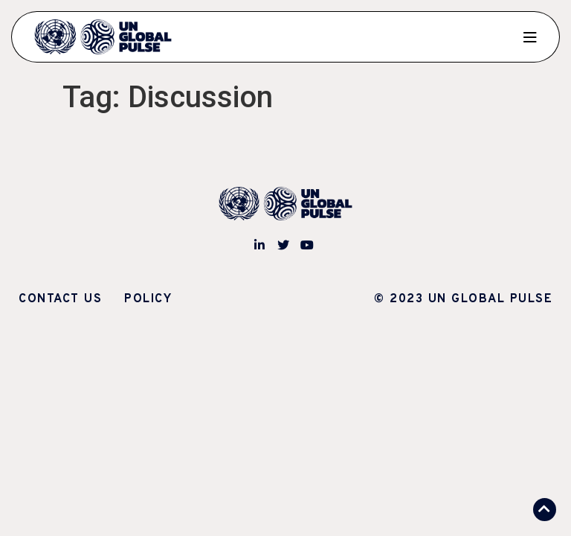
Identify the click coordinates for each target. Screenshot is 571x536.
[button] (544, 509)
